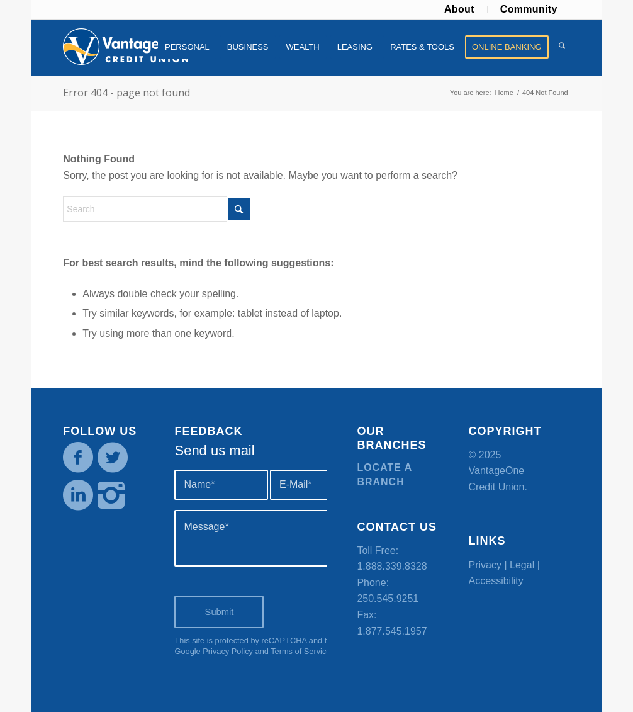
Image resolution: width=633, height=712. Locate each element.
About (459, 9)
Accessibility (496, 580)
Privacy (485, 565)
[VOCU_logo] (126, 47)
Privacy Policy (228, 651)
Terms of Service (300, 651)
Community (528, 9)
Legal (522, 565)
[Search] (562, 47)
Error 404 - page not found (126, 92)
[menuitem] (460, 9)
